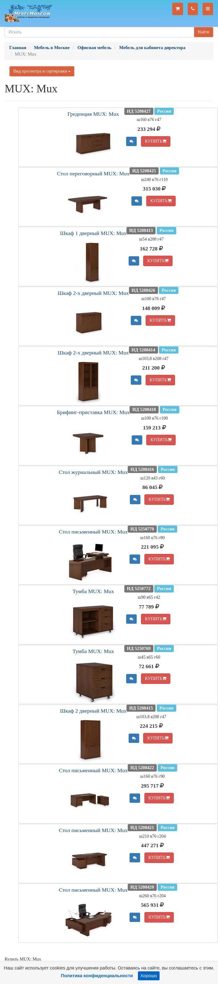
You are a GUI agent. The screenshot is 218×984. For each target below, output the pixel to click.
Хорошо (148, 975)
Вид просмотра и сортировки (42, 71)
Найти (203, 32)
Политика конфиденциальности (97, 975)
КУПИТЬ (155, 141)
